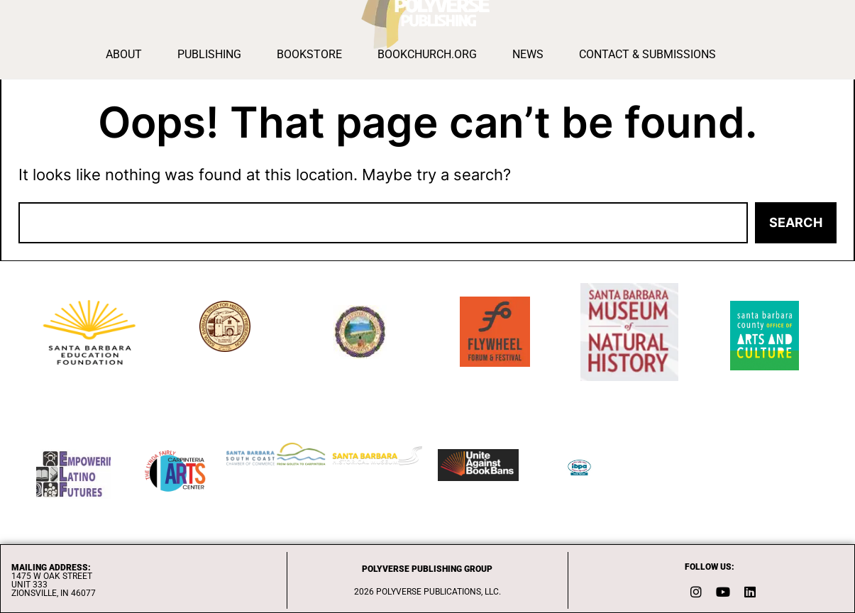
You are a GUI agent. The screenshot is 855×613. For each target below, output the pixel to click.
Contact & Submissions (647, 54)
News (528, 54)
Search (795, 222)
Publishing (209, 54)
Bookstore (309, 54)
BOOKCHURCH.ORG (427, 54)
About (124, 54)
